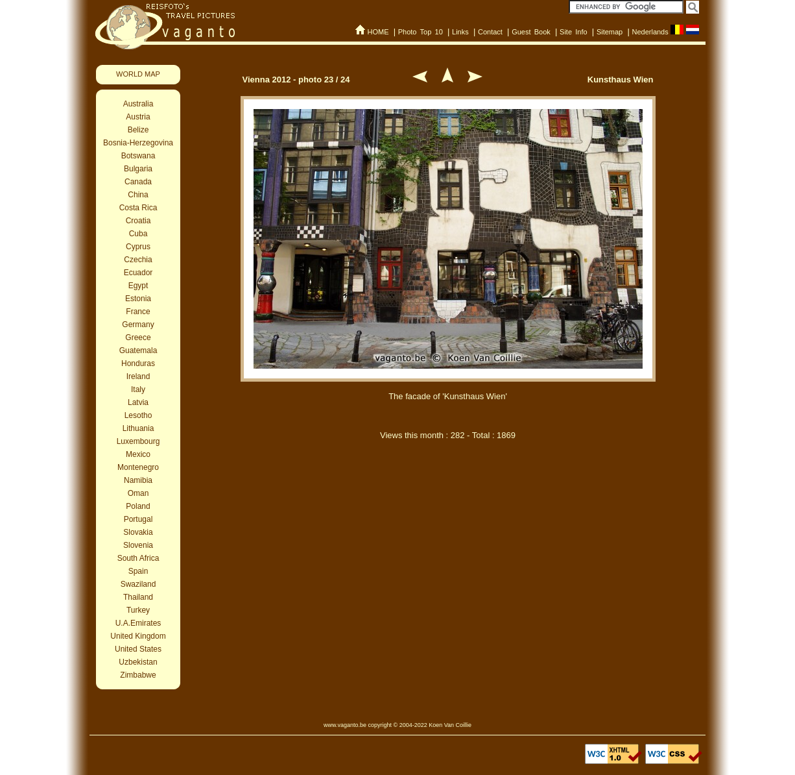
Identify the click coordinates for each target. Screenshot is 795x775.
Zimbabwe (138, 675)
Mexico (138, 454)
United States (138, 649)
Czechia (138, 259)
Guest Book (531, 32)
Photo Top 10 (420, 32)
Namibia (138, 480)
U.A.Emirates (138, 623)
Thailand (138, 597)
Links (460, 32)
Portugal (138, 519)
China (138, 194)
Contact (490, 32)
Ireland (138, 376)
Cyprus (138, 246)
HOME (377, 32)
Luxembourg (138, 441)
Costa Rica (138, 207)
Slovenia (138, 545)
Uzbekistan (138, 662)
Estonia (138, 298)
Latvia (138, 402)
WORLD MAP (138, 74)
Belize (138, 129)
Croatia (138, 220)
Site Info (573, 32)
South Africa (138, 558)
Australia (138, 103)
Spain (138, 571)
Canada (138, 181)
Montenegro (138, 467)
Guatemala (138, 350)
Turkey (138, 610)
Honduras (138, 363)
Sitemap (610, 32)
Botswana (138, 155)
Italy (138, 389)
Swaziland (138, 584)
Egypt (138, 285)
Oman (138, 493)
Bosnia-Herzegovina (138, 142)
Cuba (138, 233)
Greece (137, 337)
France (138, 311)
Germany (138, 324)
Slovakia (137, 532)
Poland (138, 506)
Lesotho (138, 415)
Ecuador (138, 272)
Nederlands (650, 32)
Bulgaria (138, 168)
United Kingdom (137, 636)
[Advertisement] (448, 517)
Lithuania (138, 428)
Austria (138, 116)
